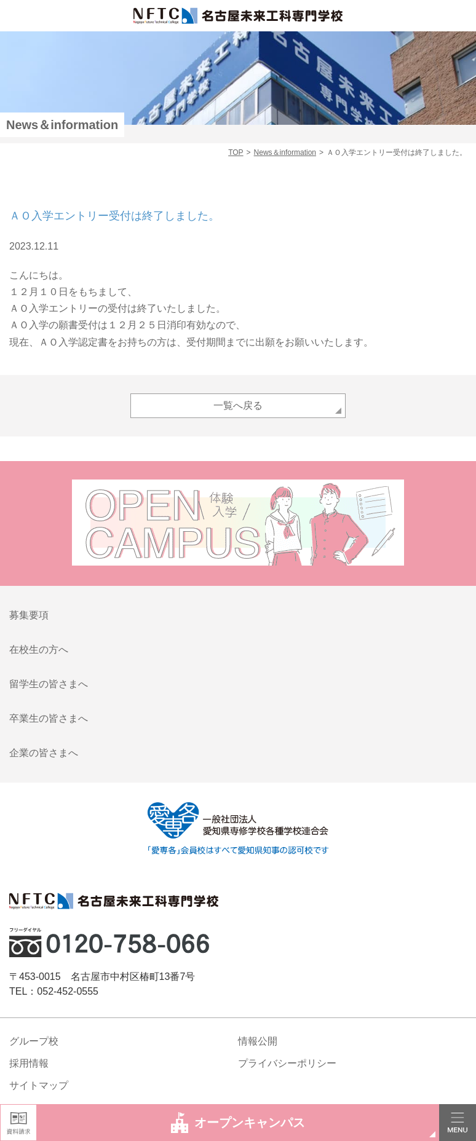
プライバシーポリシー (287, 1063)
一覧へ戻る (238, 405)
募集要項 (29, 615)
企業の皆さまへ (43, 753)
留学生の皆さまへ (48, 684)
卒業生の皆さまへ (48, 718)
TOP (235, 152)
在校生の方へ (38, 649)
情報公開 (257, 1041)
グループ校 (33, 1041)
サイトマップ (38, 1085)
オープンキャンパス (238, 1122)
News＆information (285, 152)
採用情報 (29, 1063)
